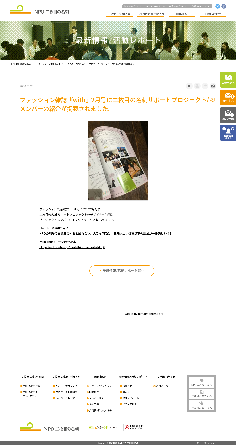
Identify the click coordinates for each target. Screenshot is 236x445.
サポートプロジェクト (67, 386)
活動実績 (94, 404)
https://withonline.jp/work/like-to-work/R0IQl (72, 247)
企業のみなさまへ (178, 6)
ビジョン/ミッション (100, 386)
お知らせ (127, 386)
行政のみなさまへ (201, 6)
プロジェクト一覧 (65, 398)
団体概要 (94, 392)
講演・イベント (131, 398)
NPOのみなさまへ (155, 6)
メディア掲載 (130, 404)
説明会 (126, 392)
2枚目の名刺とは (31, 386)
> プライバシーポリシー (205, 443)
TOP (12, 63)
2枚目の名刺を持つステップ (30, 393)
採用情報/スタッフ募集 (100, 410)
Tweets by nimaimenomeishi (143, 313)
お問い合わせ (163, 386)
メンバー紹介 (96, 398)
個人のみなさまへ (133, 6)
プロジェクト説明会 (66, 392)
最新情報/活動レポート (26, 63)
